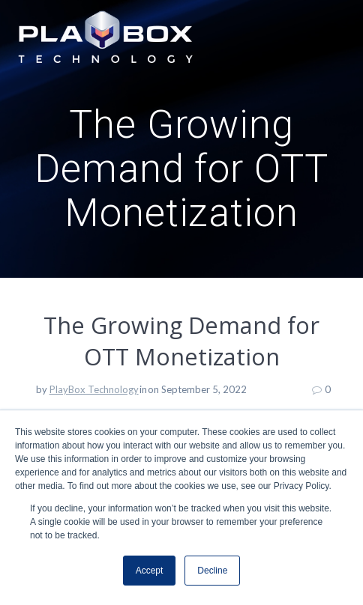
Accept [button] (150, 570)
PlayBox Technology (94, 389)
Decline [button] (212, 570)
